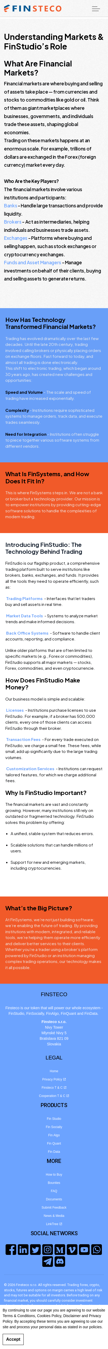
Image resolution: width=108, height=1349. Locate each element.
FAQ (54, 1191)
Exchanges (15, 238)
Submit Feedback (53, 1207)
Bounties (54, 1183)
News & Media (54, 1216)
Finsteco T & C (54, 1088)
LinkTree (54, 1224)
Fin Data (54, 1152)
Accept (13, 1339)
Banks (10, 205)
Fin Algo (54, 1135)
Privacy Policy (54, 1079)
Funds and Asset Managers (32, 262)
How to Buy (54, 1174)
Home (54, 1071)
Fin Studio (54, 1119)
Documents (54, 1199)
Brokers (13, 222)
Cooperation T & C (54, 1096)
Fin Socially (54, 1127)
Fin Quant (54, 1143)
